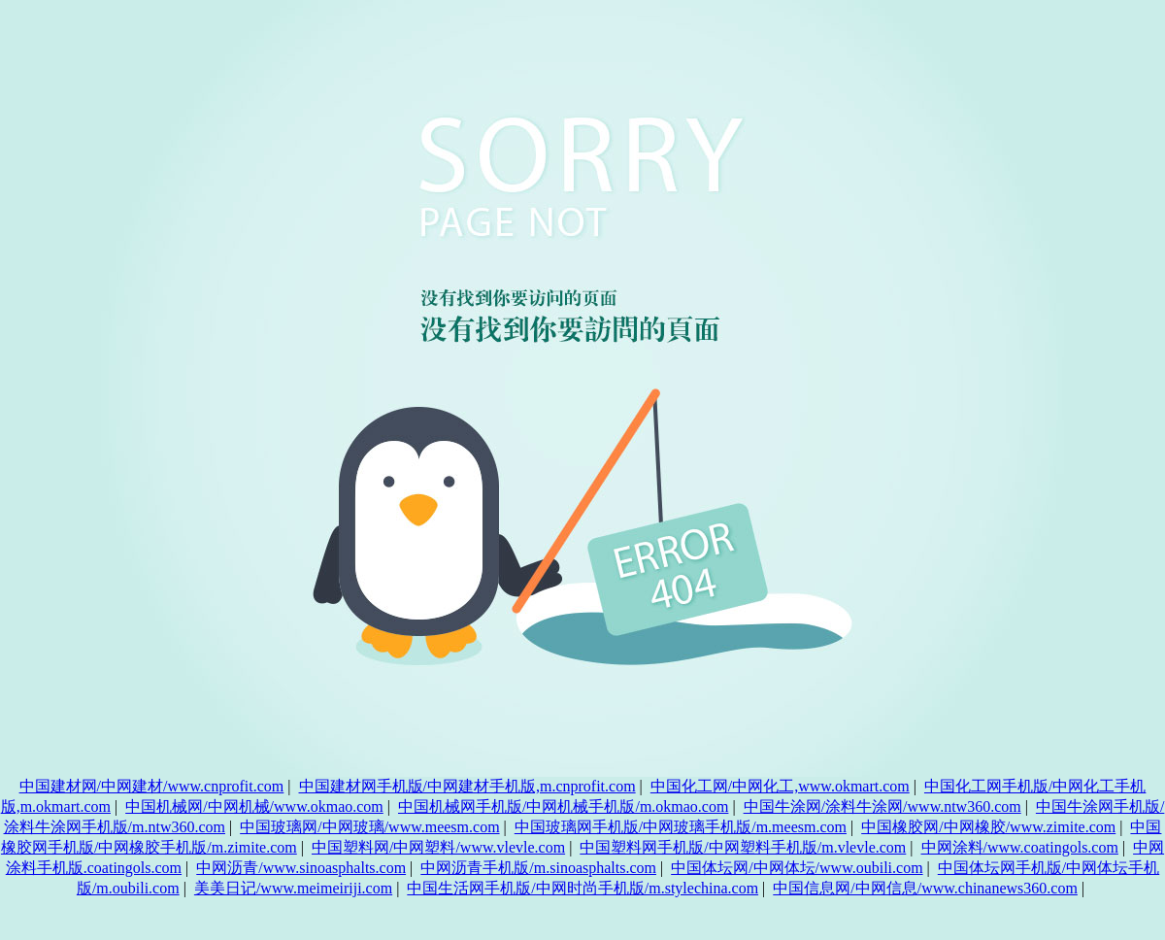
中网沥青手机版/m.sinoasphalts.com (538, 867)
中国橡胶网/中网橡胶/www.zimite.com (988, 827)
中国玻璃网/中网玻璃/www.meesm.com (369, 827)
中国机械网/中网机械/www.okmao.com (254, 806)
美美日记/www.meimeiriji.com (293, 888)
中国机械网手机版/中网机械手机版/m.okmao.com (563, 806)
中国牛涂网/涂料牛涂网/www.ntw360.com (882, 806)
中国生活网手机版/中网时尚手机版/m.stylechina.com (582, 888)
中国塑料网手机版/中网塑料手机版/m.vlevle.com (743, 847)
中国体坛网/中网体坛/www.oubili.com (796, 867)
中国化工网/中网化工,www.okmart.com (780, 786)
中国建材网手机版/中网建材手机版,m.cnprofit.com (467, 786)
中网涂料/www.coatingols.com (1019, 847)
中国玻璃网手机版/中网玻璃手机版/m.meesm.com (681, 827)
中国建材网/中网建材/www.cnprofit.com (151, 786)
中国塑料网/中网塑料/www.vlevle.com (438, 847)
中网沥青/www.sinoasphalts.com (301, 867)
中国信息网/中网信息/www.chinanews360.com (925, 888)
